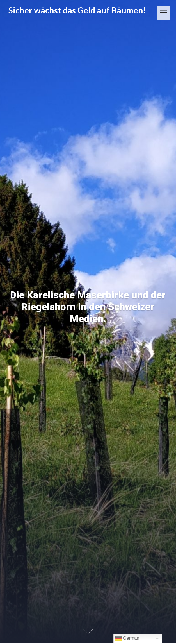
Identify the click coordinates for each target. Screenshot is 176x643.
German (127, 638)
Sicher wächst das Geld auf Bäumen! (77, 10)
